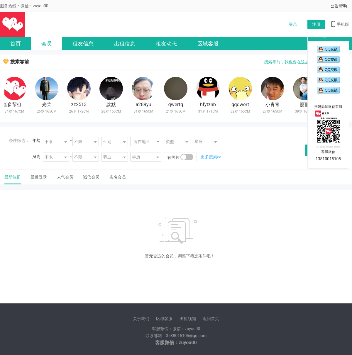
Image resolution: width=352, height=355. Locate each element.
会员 (46, 43)
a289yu (144, 104)
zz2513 (79, 104)
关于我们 (141, 318)
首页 (15, 43)
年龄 (36, 140)
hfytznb (208, 104)
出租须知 (188, 318)
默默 (111, 104)
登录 (293, 24)
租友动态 (166, 43)
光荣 (47, 104)
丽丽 (305, 104)
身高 (36, 156)
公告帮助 (339, 6)
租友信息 (83, 43)
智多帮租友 (15, 104)
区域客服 (208, 43)
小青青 (273, 104)
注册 (316, 24)
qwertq (176, 104)
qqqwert (241, 104)
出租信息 (124, 43)
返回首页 (211, 318)
